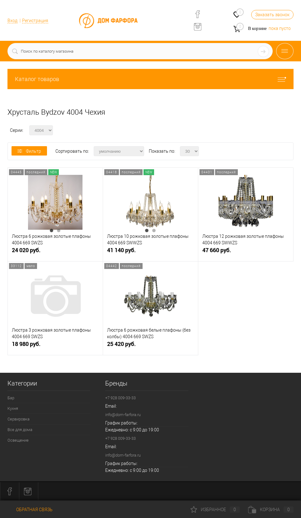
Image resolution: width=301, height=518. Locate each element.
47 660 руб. (245, 252)
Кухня (12, 408)
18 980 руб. (55, 346)
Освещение (18, 440)
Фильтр (29, 151)
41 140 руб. (150, 252)
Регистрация (35, 20)
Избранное (215, 509)
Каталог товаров (150, 79)
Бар (10, 398)
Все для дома (19, 429)
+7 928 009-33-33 (120, 398)
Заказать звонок (272, 14)
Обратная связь (30, 509)
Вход (12, 20)
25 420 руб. (150, 346)
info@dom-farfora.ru (123, 414)
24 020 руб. (55, 252)
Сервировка (18, 419)
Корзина (271, 509)
